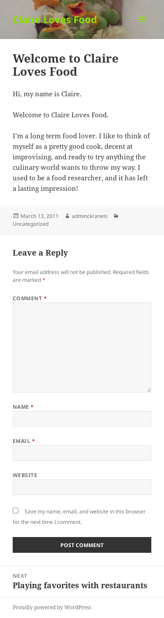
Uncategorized (31, 224)
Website (25, 475)
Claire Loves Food (55, 19)
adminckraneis (90, 216)
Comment (30, 298)
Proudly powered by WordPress (52, 607)
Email (24, 441)
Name (23, 407)
